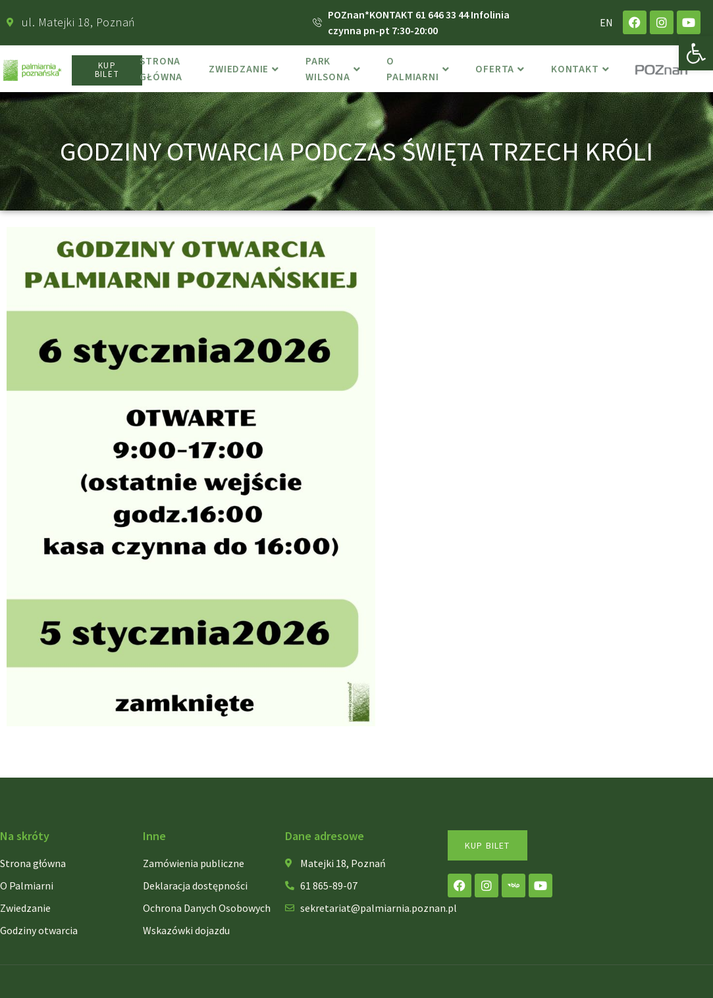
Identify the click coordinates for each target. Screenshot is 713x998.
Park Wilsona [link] (336, 70)
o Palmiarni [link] (421, 70)
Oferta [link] (504, 70)
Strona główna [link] (162, 70)
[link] (696, 53)
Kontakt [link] (584, 70)
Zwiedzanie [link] (246, 70)
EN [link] (606, 22)
